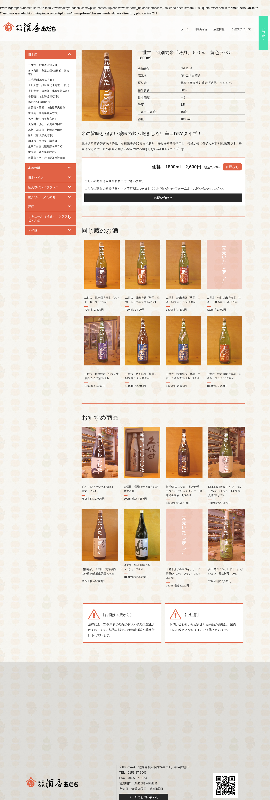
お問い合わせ (263, 32)
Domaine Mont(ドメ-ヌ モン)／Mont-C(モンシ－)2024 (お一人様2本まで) (226, 478)
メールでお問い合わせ (144, 779)
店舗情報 (217, 29)
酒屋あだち (114, 796)
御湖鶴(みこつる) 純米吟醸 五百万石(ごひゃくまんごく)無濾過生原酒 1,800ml (184, 478)
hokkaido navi (180, 796)
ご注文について (240, 29)
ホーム (181, 29)
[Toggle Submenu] (69, 55)
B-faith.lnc (165, 796)
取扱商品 (199, 29)
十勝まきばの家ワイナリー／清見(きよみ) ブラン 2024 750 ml (184, 556)
